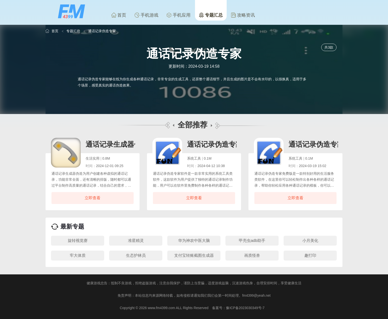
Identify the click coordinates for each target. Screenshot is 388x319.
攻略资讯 (243, 15)
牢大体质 (78, 255)
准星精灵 (136, 240)
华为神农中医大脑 (194, 240)
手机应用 (179, 15)
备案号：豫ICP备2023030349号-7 (238, 308)
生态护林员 (136, 255)
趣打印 (310, 255)
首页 (118, 15)
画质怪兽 (252, 255)
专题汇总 (211, 15)
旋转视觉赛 (78, 240)
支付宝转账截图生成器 (194, 255)
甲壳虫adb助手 (252, 240)
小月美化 (310, 240)
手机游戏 (146, 15)
